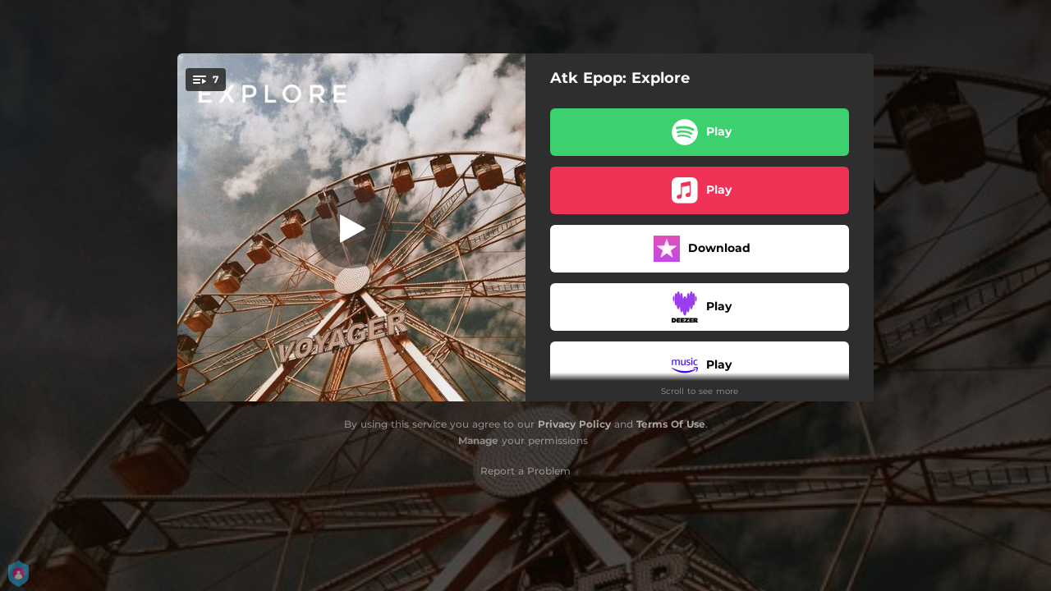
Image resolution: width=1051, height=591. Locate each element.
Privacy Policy (574, 424)
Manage (478, 440)
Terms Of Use (670, 424)
